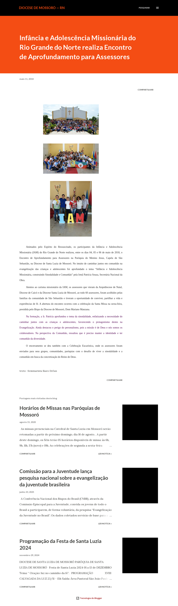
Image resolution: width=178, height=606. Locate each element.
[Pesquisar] (144, 7)
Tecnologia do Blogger (89, 598)
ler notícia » (105, 453)
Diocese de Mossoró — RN (42, 8)
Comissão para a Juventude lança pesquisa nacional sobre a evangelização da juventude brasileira (63, 477)
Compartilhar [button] (145, 89)
